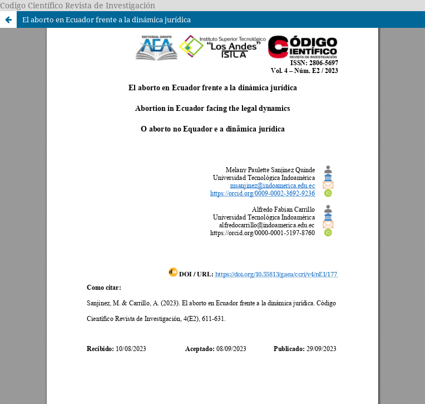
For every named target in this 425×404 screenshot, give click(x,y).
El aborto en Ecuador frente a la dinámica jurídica (106, 19)
